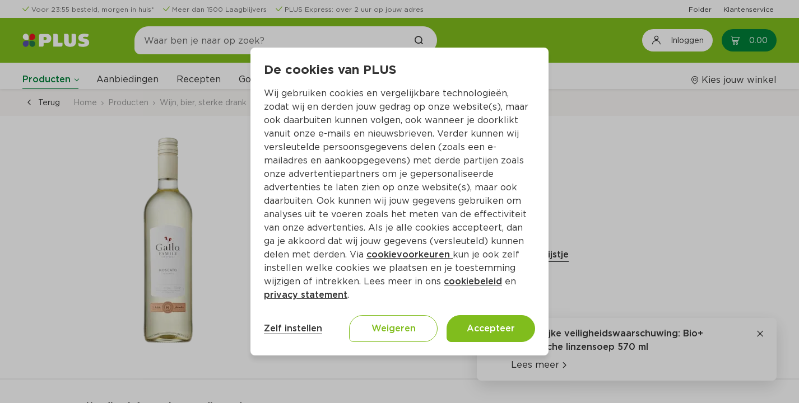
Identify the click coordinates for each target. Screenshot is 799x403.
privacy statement (305, 294)
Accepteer (491, 328)
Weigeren (393, 328)
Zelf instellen (293, 328)
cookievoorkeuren (409, 254)
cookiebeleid (473, 281)
